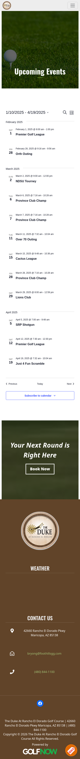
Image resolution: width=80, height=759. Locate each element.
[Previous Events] (11, 384)
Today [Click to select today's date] (40, 384)
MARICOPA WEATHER (40, 588)
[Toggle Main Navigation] (72, 5)
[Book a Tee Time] (40, 469)
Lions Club (23, 297)
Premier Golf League (30, 134)
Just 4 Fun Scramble (30, 363)
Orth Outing (24, 153)
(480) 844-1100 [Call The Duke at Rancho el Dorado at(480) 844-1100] (44, 672)
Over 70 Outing (26, 239)
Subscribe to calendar (37, 395)
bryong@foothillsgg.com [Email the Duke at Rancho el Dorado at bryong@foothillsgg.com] (44, 653)
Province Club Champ (31, 200)
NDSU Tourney (26, 181)
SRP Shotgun (25, 324)
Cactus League (26, 258)
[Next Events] (70, 384)
